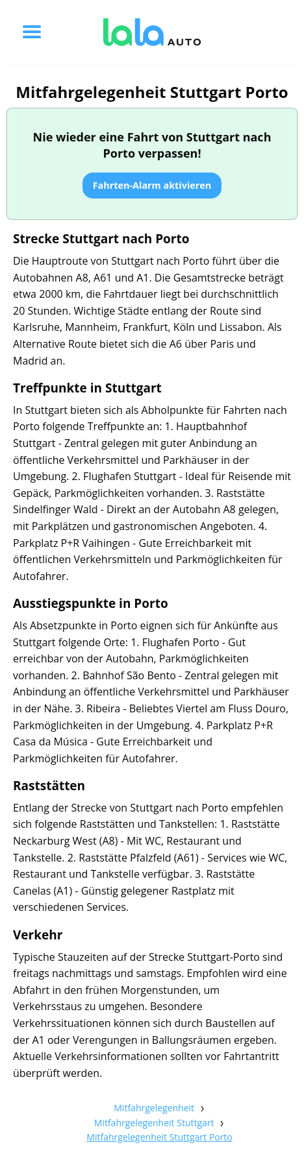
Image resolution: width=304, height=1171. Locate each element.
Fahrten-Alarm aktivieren (152, 185)
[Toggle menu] (32, 32)
